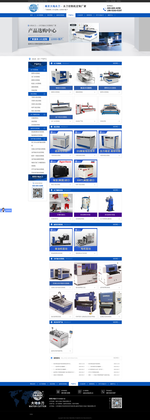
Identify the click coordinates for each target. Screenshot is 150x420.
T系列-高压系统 (36, 97)
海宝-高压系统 (35, 111)
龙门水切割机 (35, 77)
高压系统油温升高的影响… (94, 363)
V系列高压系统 (80, 155)
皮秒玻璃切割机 (105, 287)
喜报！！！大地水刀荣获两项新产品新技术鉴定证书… (99, 375)
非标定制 (34, 90)
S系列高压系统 (105, 155)
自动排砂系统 (35, 125)
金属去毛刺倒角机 (105, 316)
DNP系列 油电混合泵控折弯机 (85, 316)
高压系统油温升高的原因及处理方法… (62, 363)
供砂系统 (34, 121)
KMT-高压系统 (35, 107)
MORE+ (116, 358)
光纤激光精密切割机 (37, 159)
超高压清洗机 (60, 15)
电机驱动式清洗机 (37, 135)
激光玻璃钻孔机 (81, 287)
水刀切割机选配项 (105, 219)
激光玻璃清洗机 (56, 316)
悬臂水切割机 (35, 73)
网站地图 (113, 1)
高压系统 (49, 15)
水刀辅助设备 (35, 114)
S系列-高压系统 (36, 104)
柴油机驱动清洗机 (56, 253)
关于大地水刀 (100, 15)
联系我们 (119, 1)
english (108, 1)
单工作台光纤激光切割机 (38, 144)
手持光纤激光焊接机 (37, 172)
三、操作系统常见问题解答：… (60, 369)
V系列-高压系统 (36, 101)
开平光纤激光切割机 (37, 169)
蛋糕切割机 (34, 87)
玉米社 (31, 414)
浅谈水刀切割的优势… (58, 375)
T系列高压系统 (55, 155)
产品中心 (70, 15)
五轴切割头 (34, 118)
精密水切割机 (35, 80)
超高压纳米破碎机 (56, 351)
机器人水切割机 (36, 83)
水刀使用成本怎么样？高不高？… (96, 369)
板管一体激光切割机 (37, 156)
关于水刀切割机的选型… (94, 372)
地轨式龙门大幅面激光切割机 (38, 164)
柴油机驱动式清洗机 (37, 132)
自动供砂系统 (80, 219)
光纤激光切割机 (36, 139)
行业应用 (80, 15)
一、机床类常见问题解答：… (60, 366)
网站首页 (32, 384)
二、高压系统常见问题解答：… (95, 366)
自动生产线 (79, 121)
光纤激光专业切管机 (37, 152)
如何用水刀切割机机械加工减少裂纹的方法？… (64, 372)
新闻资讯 (89, 15)
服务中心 (110, 15)
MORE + (116, 63)
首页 (31, 15)
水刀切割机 (40, 15)
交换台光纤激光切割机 (38, 149)
